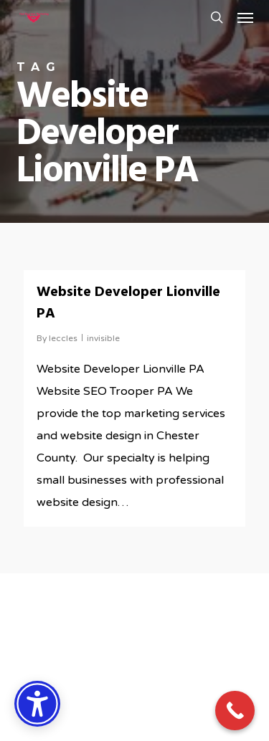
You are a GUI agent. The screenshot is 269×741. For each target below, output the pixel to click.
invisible (103, 338)
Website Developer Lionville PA (128, 303)
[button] (245, 17)
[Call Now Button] (235, 710)
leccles (63, 338)
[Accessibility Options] (37, 704)
